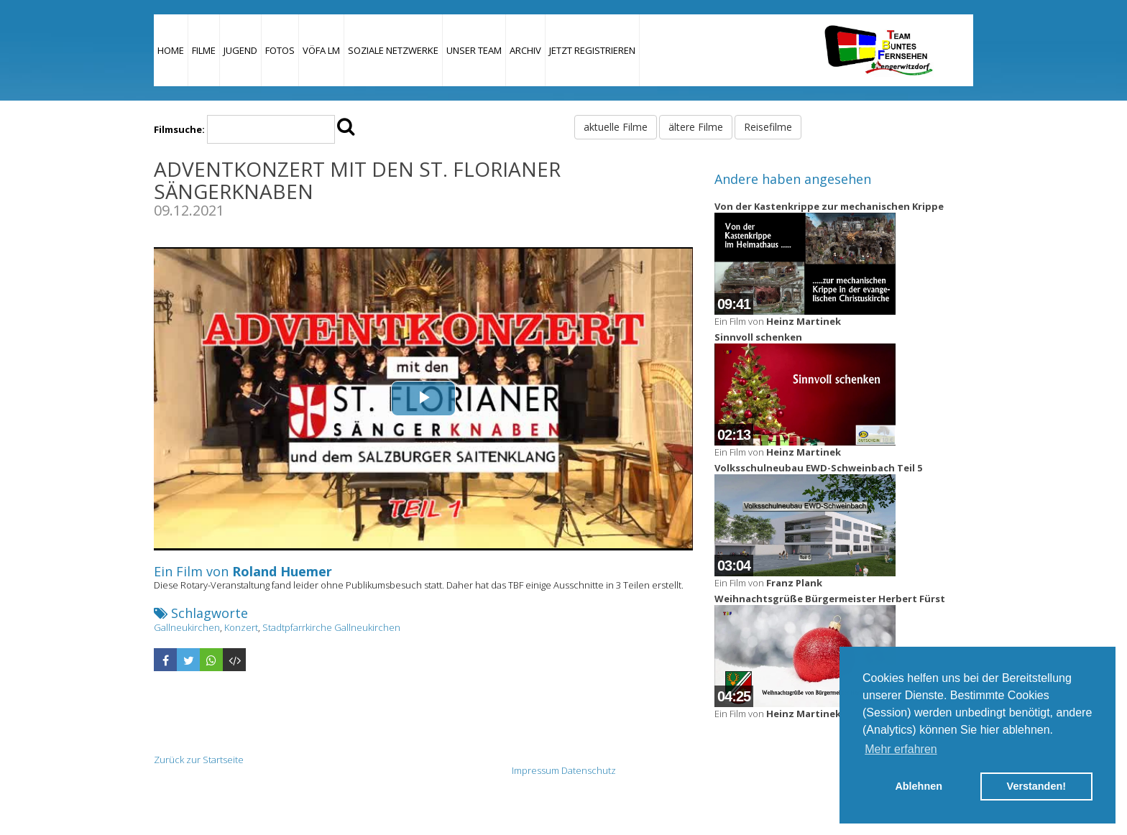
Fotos (280, 50)
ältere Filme (695, 127)
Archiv (525, 50)
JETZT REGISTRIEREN (592, 50)
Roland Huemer (282, 571)
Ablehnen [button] (918, 786)
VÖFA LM (321, 50)
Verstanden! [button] (1036, 786)
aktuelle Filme (616, 127)
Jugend (240, 50)
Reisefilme (768, 127)
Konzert (241, 627)
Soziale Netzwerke (393, 50)
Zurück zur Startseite (199, 759)
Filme (204, 50)
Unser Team (474, 50)
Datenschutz (588, 770)
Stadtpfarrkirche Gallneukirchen (331, 627)
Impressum (535, 770)
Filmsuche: (179, 129)
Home (170, 50)
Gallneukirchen (187, 627)
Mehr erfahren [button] (901, 749)
